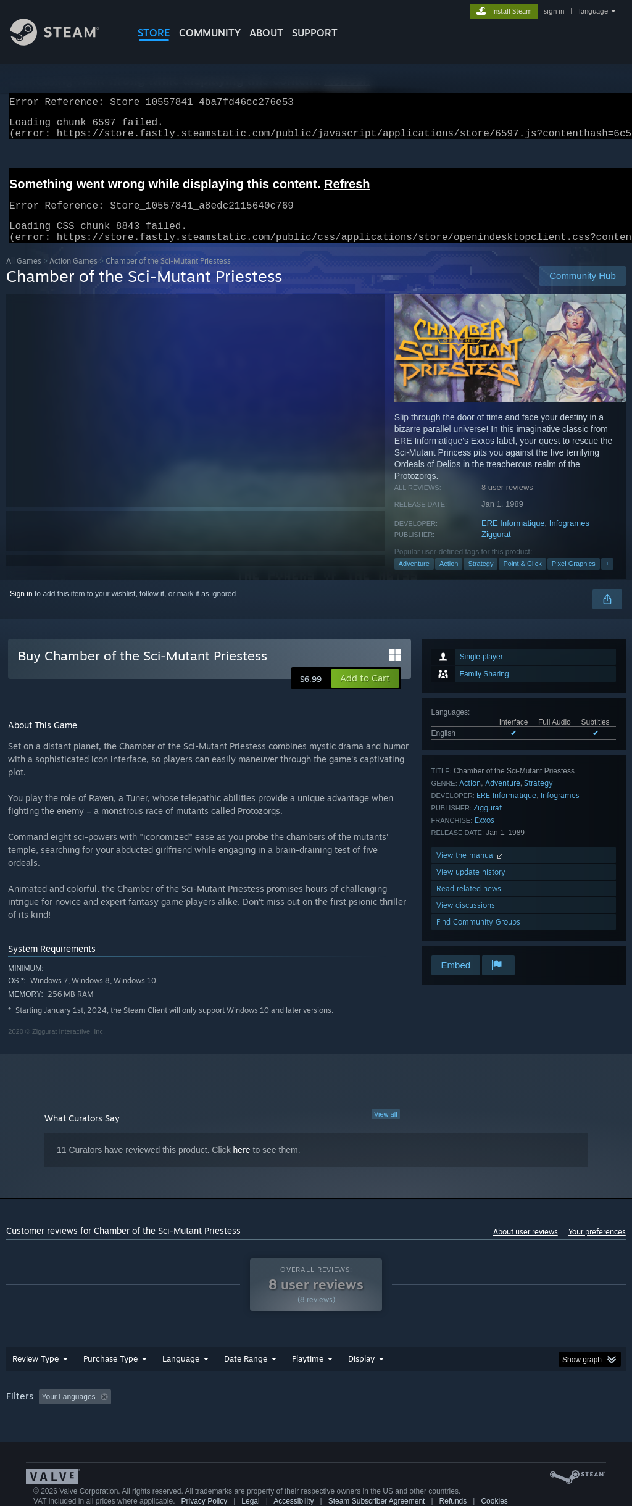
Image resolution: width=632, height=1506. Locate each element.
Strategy (480, 578)
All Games (23, 275)
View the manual (470, 870)
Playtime (307, 1373)
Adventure (414, 578)
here (242, 1165)
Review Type (35, 1373)
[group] (316, 1420)
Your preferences (597, 1246)
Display (361, 1373)
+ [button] (607, 578)
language (593, 11)
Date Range (245, 1373)
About (266, 33)
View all (385, 1129)
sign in (554, 11)
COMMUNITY (210, 33)
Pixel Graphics (574, 578)
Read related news (468, 903)
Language (180, 1373)
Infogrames (569, 538)
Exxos (484, 834)
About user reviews (525, 1246)
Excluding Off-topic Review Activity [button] (193, 1411)
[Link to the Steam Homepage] (64, 42)
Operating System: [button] (480, 1411)
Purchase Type (110, 1373)
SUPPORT (315, 33)
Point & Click (522, 578)
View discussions (465, 920)
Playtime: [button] (288, 1411)
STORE (154, 33)
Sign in (21, 608)
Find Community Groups (478, 936)
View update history (470, 886)
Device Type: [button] (30, 1428)
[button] (365, 693)
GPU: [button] (585, 1411)
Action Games (73, 275)
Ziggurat (496, 549)
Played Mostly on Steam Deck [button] (377, 1411)
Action (449, 578)
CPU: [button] (544, 1411)
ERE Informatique (513, 538)
